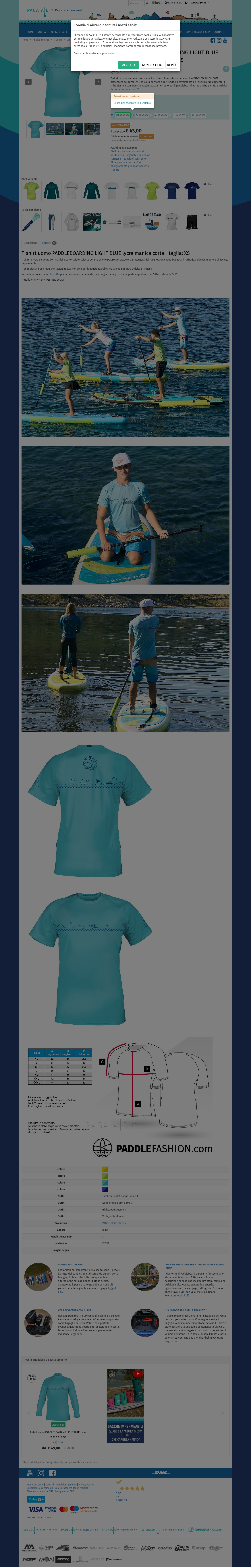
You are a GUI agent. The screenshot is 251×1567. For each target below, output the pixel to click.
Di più (171, 65)
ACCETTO (128, 65)
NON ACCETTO (152, 65)
